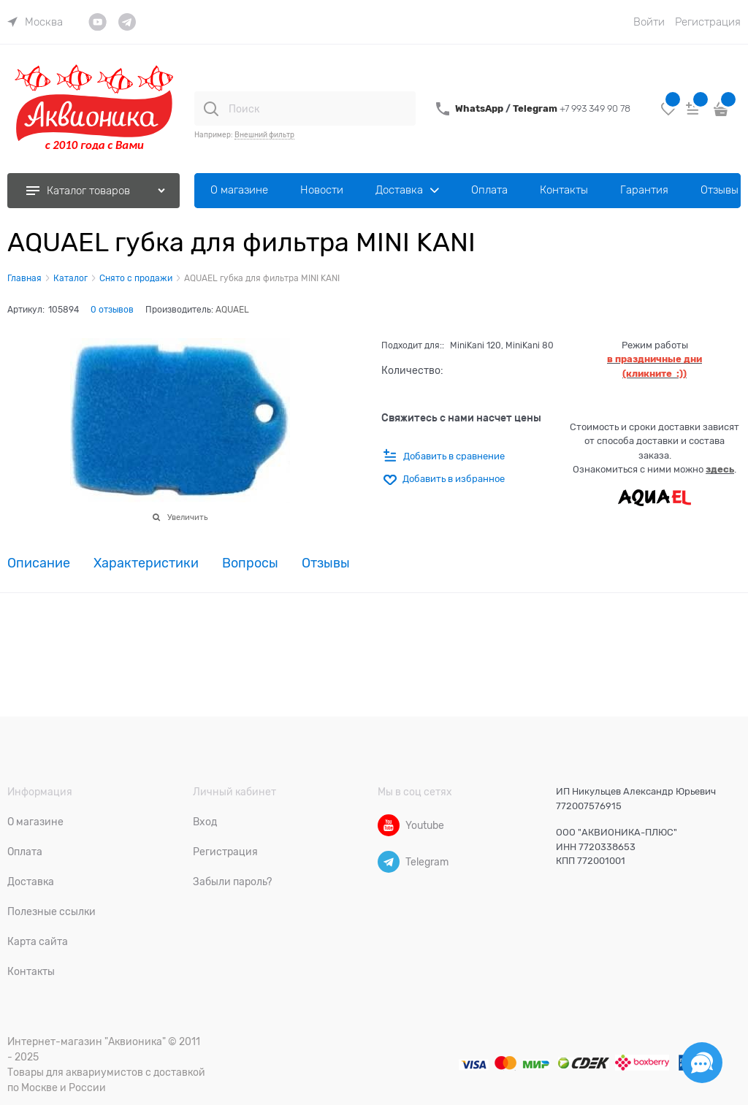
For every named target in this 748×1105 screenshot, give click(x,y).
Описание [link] (38, 563)
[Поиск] (211, 108)
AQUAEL (232, 310)
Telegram (536, 108)
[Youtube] (389, 825)
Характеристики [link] (146, 563)
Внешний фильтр (264, 135)
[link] (35, 22)
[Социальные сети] (702, 1062)
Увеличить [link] (187, 517)
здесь (720, 469)
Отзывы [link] (326, 563)
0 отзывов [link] (112, 310)
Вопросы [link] (250, 563)
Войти (649, 22)
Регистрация (708, 22)
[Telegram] (389, 862)
